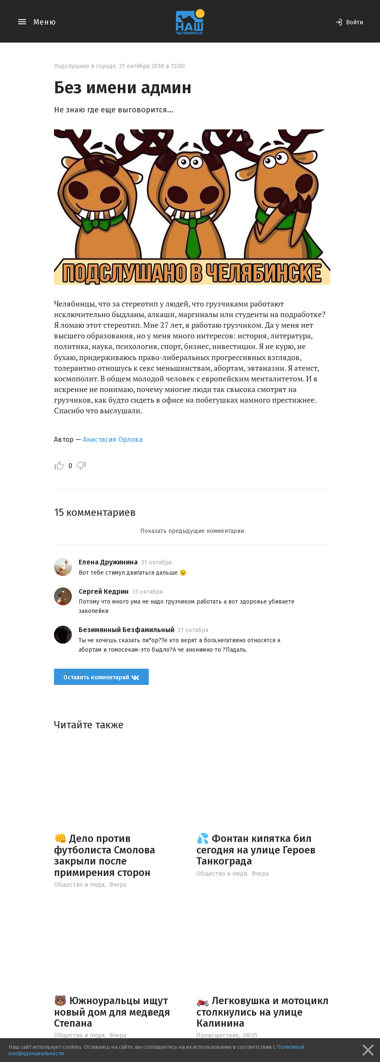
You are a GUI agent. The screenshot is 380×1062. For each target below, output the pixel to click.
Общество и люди (79, 884)
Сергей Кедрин (104, 591)
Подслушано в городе (85, 66)
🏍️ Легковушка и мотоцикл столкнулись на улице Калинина (262, 1012)
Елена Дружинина (108, 562)
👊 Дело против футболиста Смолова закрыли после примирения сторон (104, 855)
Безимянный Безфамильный (126, 630)
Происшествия (217, 1035)
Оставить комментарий (101, 677)
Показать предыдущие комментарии (192, 531)
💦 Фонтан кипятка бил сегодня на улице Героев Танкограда (255, 850)
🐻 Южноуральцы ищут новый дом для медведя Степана (112, 1012)
